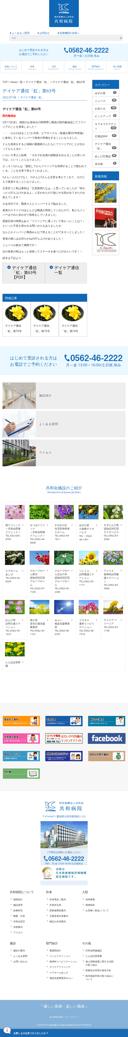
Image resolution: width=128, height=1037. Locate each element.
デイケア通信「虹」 (105, 146)
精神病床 (90, 905)
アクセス (18, 932)
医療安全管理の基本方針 (98, 970)
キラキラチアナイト (105, 126)
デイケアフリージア (60, 967)
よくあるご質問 (20, 33)
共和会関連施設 (94, 950)
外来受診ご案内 (58, 899)
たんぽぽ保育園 (94, 956)
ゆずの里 (105, 93)
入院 (53, 67)
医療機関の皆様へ (70, 33)
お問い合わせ (20, 961)
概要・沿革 (19, 916)
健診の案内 (19, 950)
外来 (32, 67)
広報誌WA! (105, 136)
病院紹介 (18, 899)
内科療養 (90, 899)
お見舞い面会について (97, 910)
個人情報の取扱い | (58, 1017)
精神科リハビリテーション (64, 961)
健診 (75, 67)
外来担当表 (55, 905)
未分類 (105, 164)
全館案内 (18, 927)
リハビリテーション (60, 956)
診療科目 (18, 910)
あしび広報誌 (105, 156)
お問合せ (45, 33)
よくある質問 (20, 956)
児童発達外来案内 (59, 916)
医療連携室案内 (58, 910)
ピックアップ (105, 116)
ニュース (105, 101)
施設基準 (18, 905)
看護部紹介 (55, 950)
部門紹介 (96, 67)
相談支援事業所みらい (61, 978)
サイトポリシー (72, 1017)
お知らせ (105, 108)
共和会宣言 (19, 921)
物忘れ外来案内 (58, 921)
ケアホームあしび (59, 972)
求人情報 (117, 67)
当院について (11, 67)
